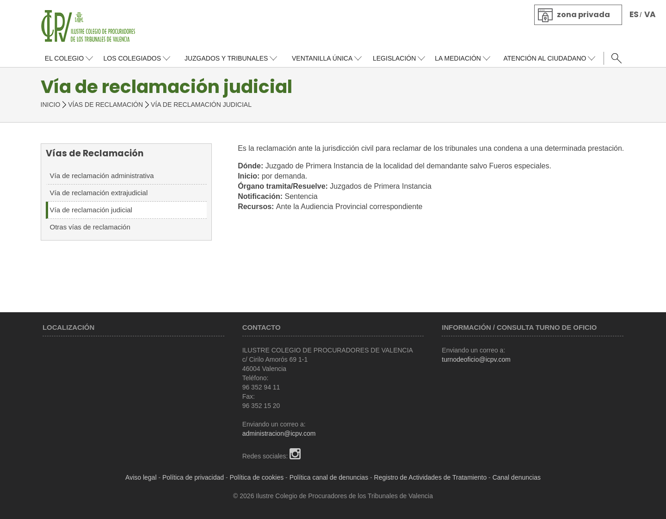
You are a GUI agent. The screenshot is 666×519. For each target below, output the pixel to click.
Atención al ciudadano (544, 58)
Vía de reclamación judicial (91, 210)
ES (634, 14)
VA (650, 14)
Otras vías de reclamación (90, 227)
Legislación (394, 58)
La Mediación (458, 58)
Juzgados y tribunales (226, 58)
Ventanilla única (322, 58)
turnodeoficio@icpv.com (476, 359)
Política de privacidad (193, 477)
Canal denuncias (517, 477)
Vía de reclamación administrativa (102, 175)
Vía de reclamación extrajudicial (99, 193)
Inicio (51, 104)
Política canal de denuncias (329, 477)
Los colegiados (131, 58)
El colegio (64, 58)
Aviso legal (140, 477)
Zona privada (583, 14)
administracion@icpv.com (279, 433)
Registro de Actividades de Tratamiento (430, 477)
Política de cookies (257, 477)
